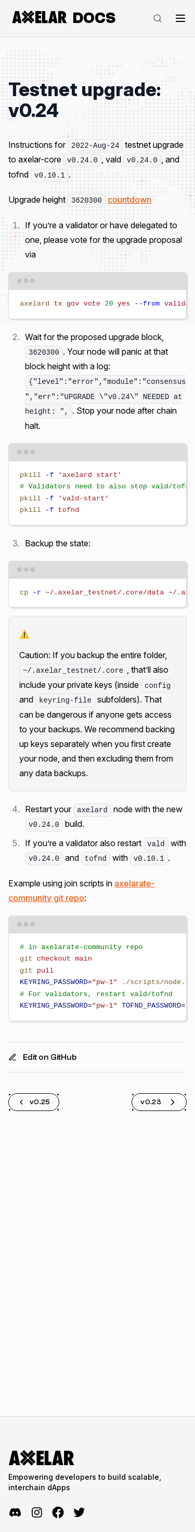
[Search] (157, 18)
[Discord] (15, 1512)
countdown (129, 199)
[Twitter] (79, 1512)
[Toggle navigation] (180, 18)
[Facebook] (58, 1512)
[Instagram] (37, 1512)
